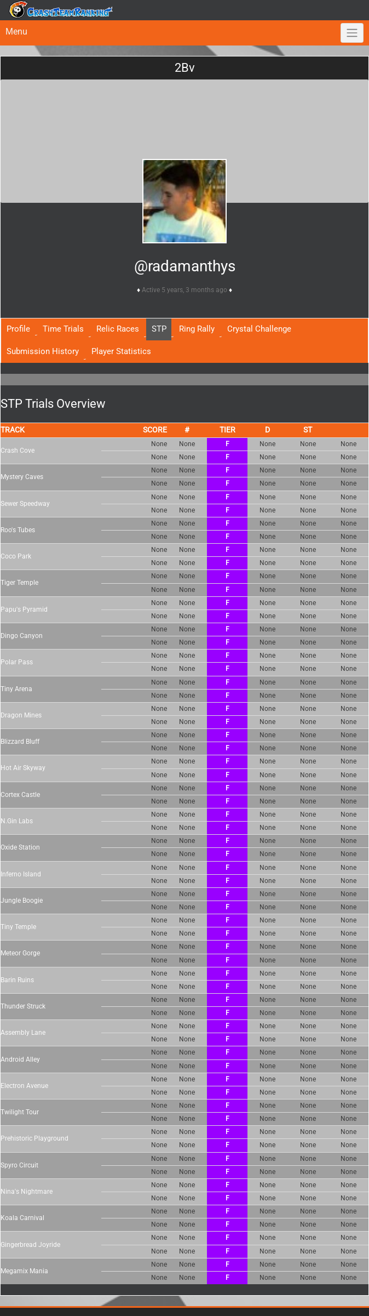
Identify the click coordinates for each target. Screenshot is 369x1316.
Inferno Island (21, 874)
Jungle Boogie (22, 900)
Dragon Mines (21, 715)
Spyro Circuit (19, 1165)
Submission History (43, 351)
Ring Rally (197, 329)
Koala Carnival (22, 1218)
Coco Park (16, 556)
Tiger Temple (19, 582)
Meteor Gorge (20, 953)
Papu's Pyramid (24, 609)
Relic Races (117, 329)
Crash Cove (17, 450)
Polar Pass (17, 662)
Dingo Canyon (22, 636)
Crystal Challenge (259, 329)
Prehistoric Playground (34, 1138)
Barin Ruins (17, 980)
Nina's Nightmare (27, 1191)
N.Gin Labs (17, 821)
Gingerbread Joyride (30, 1245)
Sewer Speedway (25, 504)
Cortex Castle (20, 795)
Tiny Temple (18, 927)
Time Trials (63, 329)
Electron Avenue (24, 1086)
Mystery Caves (22, 477)
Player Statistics (121, 351)
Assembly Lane (23, 1032)
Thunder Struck (23, 1006)
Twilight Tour (20, 1112)
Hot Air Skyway (23, 768)
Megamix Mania (24, 1271)
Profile (18, 329)
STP (159, 329)
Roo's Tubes (18, 530)
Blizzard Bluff (20, 741)
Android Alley (20, 1059)
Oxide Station (20, 847)
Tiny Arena (16, 689)
